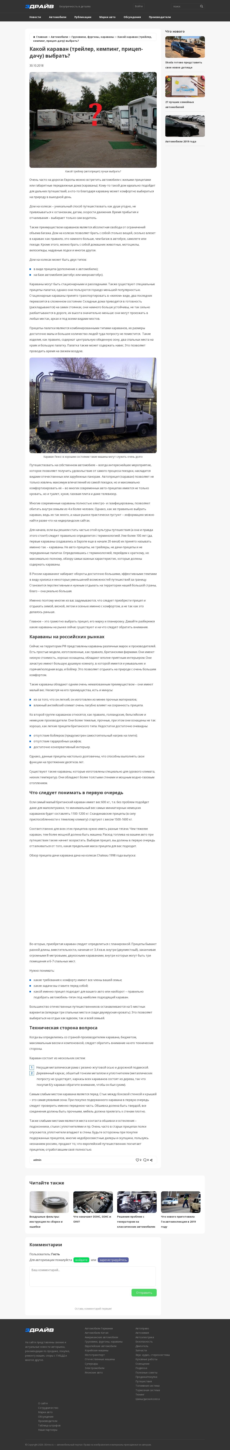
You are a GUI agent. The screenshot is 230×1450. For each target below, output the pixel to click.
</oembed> (93, 899)
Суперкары (91, 1363)
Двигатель (141, 1346)
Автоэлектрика (144, 1337)
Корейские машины (96, 1350)
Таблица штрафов (49, 1425)
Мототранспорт (95, 1355)
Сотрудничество (48, 1407)
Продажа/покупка (146, 1377)
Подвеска (141, 1368)
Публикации (82, 17)
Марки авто (107, 17)
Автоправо (142, 1328)
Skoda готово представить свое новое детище (183, 65)
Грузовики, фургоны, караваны (93, 37)
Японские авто (94, 1372)
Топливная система (147, 1385)
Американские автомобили (101, 1337)
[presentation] (56, 1296)
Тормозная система (147, 1390)
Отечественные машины (100, 1359)
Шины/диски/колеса (147, 1399)
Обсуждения (132, 17)
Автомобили (57, 17)
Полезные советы (146, 1372)
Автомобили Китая (96, 1332)
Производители (160, 17)
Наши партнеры (47, 1429)
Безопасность (144, 1341)
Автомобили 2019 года (180, 141)
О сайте (43, 1403)
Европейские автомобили (100, 1346)
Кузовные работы (146, 1359)
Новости (35, 17)
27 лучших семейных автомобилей (179, 104)
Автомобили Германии (99, 1328)
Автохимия (142, 1332)
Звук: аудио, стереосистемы (152, 1355)
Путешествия (143, 1381)
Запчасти (141, 1350)
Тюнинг (139, 1394)
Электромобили (94, 1368)
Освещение (142, 1363)
